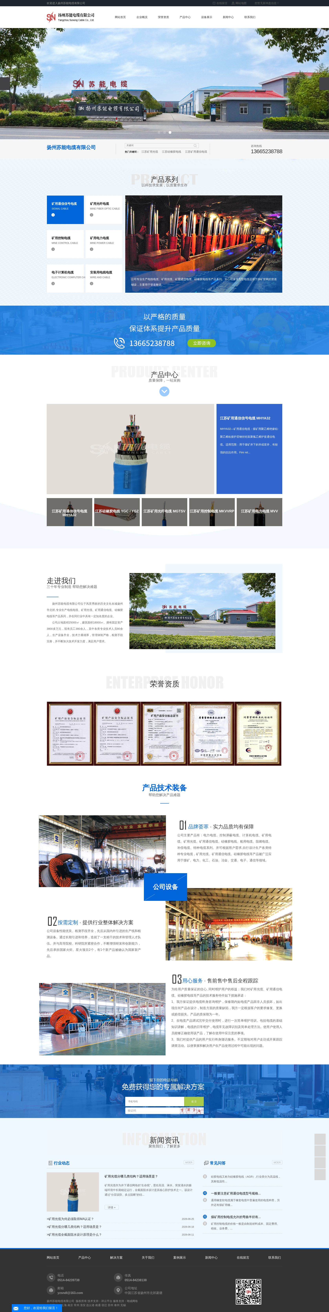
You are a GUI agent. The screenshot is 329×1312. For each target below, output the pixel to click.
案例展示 (179, 1257)
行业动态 (61, 1163)
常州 (76, 1305)
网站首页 (120, 17)
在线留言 (222, 3)
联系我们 (249, 17)
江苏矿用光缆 (150, 151)
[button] (159, 132)
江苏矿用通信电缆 (196, 151)
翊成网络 (132, 1301)
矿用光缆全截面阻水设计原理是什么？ (74, 1234)
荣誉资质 (163, 17)
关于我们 (148, 1257)
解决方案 (116, 1257)
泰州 (117, 1305)
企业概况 (141, 17)
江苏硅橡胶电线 (171, 151)
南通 (98, 1305)
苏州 (110, 1305)
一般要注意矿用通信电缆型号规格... (236, 1195)
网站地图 (241, 3)
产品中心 (185, 17)
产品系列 (164, 181)
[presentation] (5, 83)
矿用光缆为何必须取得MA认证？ (70, 1219)
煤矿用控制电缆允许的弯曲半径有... (236, 1218)
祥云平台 (106, 1301)
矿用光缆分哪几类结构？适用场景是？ (131, 1176)
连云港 (90, 1305)
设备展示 (206, 17)
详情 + (112, 1207)
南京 (70, 1305)
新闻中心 (228, 17)
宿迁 (104, 1305)
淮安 (83, 1305)
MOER (188, 1162)
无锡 (123, 1305)
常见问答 (218, 1163)
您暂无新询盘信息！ (267, 3)
